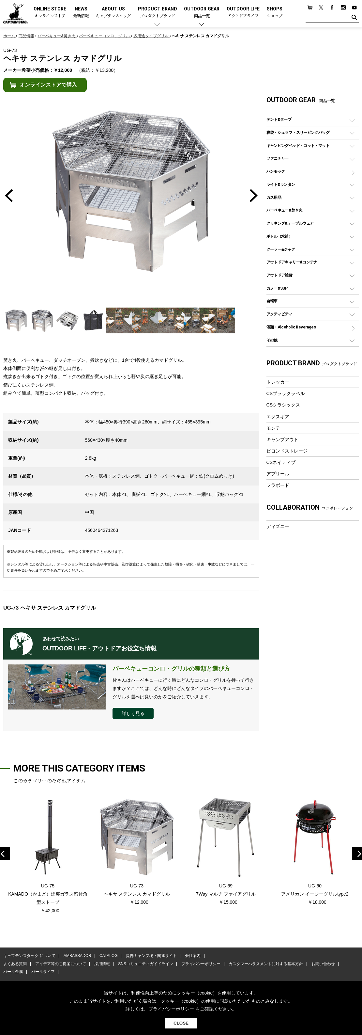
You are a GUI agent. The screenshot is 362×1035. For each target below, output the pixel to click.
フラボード (277, 485)
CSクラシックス (283, 404)
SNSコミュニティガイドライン (144, 964)
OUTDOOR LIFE (243, 13)
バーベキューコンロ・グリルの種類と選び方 (171, 668)
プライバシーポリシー (199, 964)
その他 (272, 340)
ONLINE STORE (50, 13)
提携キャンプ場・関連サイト (150, 956)
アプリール (277, 473)
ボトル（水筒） (279, 236)
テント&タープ (279, 119)
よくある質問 (15, 964)
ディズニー (277, 526)
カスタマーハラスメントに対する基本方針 (264, 964)
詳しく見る (133, 713)
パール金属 (13, 972)
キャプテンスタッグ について (29, 956)
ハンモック (275, 171)
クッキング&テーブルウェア (290, 223)
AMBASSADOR (77, 956)
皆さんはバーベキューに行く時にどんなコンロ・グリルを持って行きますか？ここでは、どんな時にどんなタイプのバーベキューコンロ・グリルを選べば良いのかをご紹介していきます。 (183, 688)
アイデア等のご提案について (60, 964)
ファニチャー (277, 158)
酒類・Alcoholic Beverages (291, 327)
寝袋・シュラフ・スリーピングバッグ (297, 132)
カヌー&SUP (277, 288)
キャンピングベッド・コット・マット (297, 145)
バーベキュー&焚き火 (284, 210)
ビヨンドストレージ (287, 451)
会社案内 (191, 956)
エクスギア (277, 416)
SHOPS (274, 13)
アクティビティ (279, 313)
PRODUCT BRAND (157, 13)
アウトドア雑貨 (279, 275)
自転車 (272, 300)
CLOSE (181, 1023)
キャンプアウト (282, 439)
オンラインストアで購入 (48, 85)
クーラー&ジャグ (280, 249)
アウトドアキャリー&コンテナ (291, 262)
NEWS (81, 13)
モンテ (273, 428)
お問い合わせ (321, 964)
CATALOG (108, 956)
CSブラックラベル (285, 393)
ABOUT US (113, 13)
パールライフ (42, 972)
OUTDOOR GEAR (201, 13)
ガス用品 (273, 197)
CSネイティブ (281, 462)
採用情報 (101, 964)
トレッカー (277, 382)
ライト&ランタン (280, 184)
